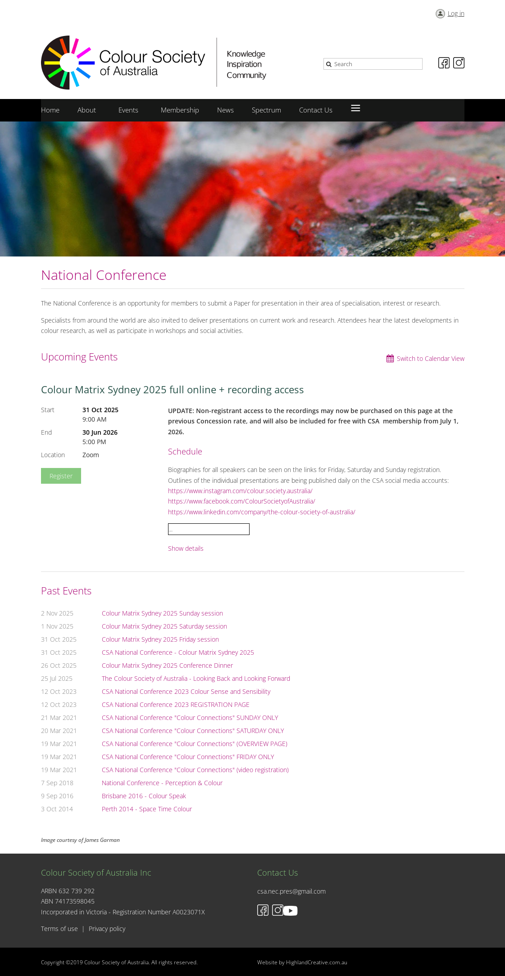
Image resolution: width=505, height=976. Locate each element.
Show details (186, 549)
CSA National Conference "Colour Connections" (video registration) (195, 769)
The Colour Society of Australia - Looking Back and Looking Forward (196, 678)
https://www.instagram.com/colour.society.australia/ (240, 490)
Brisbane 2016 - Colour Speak (144, 796)
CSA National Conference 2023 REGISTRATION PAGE (176, 704)
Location (53, 454)
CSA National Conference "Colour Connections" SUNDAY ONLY (190, 717)
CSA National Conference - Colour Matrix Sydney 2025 (178, 652)
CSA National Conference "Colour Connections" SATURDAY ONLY (193, 730)
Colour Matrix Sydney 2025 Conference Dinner (167, 665)
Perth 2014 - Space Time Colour (147, 809)
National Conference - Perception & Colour (162, 782)
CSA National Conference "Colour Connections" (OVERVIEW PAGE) (194, 743)
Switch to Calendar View (430, 358)
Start (48, 409)
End (46, 432)
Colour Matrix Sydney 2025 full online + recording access (172, 389)
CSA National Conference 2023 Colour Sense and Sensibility (186, 691)
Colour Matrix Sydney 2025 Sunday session (162, 613)
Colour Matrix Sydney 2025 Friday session (160, 639)
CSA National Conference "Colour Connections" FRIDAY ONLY (188, 756)
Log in (456, 13)
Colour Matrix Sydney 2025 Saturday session (164, 626)
